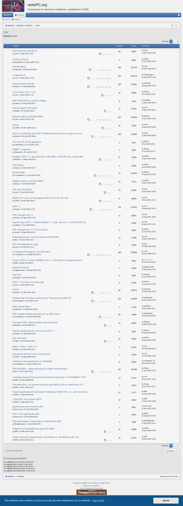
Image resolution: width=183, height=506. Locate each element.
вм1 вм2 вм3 (19, 338)
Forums (21, 15)
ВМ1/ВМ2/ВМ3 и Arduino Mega (29, 100)
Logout (7, 19)
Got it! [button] (166, 500)
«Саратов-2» (19, 75)
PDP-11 (16, 206)
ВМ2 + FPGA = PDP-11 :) (25, 346)
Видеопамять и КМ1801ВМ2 (28, 180)
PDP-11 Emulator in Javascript (28, 281)
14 (97, 255)
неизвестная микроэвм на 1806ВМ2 (32, 361)
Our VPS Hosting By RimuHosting (91, 488)
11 (106, 70)
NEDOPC (7, 15)
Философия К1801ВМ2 (25, 107)
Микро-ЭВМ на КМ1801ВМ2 (28, 116)
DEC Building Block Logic (25, 244)
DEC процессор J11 (23, 214)
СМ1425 (17, 274)
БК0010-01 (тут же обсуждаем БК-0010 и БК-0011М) (40, 197)
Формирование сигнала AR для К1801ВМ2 (36, 236)
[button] (178, 41)
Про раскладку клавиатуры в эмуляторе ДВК (37, 421)
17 (97, 78)
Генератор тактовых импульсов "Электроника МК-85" (42, 297)
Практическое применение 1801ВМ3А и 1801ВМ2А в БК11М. (46, 436)
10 (103, 70)
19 (103, 78)
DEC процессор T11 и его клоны (30, 229)
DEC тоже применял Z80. (26, 413)
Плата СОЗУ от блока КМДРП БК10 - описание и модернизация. (47, 260)
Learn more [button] (98, 500)
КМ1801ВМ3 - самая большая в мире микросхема (40, 368)
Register (17, 19)
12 (110, 70)
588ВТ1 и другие (22, 149)
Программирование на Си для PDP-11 (33, 330)
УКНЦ (16, 124)
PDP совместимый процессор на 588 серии (36, 313)
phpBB (83, 483)
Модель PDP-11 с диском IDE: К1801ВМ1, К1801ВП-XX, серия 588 (48, 156)
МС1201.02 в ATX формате (27, 141)
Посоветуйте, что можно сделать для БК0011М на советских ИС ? (48, 384)
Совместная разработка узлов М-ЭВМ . (34, 428)
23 (110, 87)
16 (103, 255)
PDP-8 (16, 289)
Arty (90, 486)
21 (110, 78)
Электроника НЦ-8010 (25, 50)
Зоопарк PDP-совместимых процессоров (35, 322)
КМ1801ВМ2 (19, 66)
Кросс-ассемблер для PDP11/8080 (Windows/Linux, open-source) (47, 133)
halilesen (97, 486)
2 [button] (174, 41)
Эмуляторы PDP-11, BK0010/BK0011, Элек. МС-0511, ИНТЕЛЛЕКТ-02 (49, 222)
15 (100, 255)
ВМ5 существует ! (22, 306)
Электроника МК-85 (23, 83)
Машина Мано (21, 267)
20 (106, 78)
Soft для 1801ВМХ (22, 189)
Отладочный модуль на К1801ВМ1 (32, 251)
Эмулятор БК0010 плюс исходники (31, 353)
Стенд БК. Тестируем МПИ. (27, 399)
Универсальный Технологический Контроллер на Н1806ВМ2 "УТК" (49, 377)
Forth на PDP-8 (20, 59)
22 (106, 87)
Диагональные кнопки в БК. (28, 406)
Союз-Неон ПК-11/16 (24, 92)
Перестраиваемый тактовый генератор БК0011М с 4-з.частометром (50, 391)
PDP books (18, 164)
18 (100, 78)
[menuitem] (179, 15)
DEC (6, 32)
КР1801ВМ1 (19, 172)
